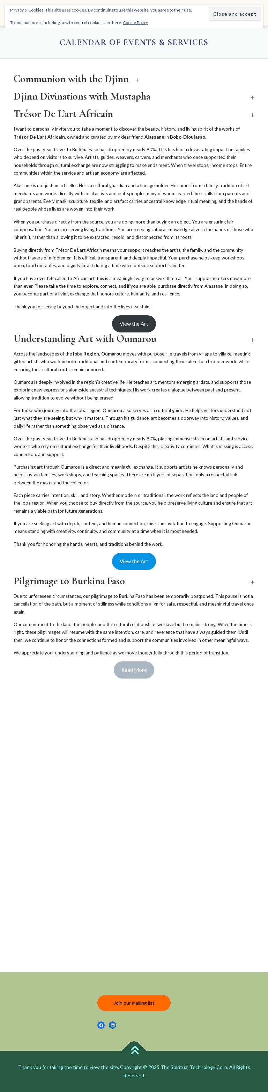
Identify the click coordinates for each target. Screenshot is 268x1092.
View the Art (134, 324)
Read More (134, 670)
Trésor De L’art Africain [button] (63, 114)
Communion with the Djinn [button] (71, 79)
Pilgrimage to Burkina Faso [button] (69, 581)
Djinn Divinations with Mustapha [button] (82, 96)
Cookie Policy (135, 22)
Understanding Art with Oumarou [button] (85, 338)
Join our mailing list (134, 1003)
